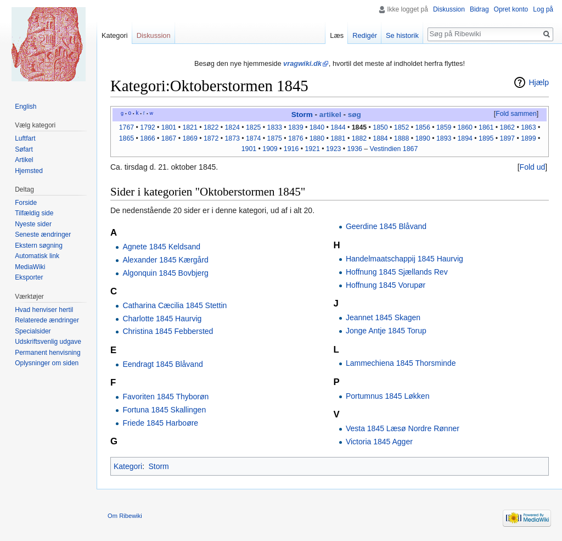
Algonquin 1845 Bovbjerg (165, 273)
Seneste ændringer (43, 234)
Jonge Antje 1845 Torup (386, 330)
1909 (269, 149)
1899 (528, 138)
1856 (422, 127)
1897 (507, 138)
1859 (443, 127)
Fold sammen (516, 114)
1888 (401, 138)
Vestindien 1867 (394, 149)
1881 (337, 138)
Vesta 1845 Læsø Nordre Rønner (402, 428)
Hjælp (539, 82)
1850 (380, 127)
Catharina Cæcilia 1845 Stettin (174, 305)
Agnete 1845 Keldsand (161, 246)
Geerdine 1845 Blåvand (386, 226)
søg (354, 114)
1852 (401, 127)
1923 (333, 149)
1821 (189, 127)
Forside (26, 203)
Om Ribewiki (125, 515)
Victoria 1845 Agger (379, 441)
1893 (443, 138)
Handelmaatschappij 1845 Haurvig (404, 258)
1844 (337, 127)
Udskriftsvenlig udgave (48, 341)
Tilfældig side (34, 213)
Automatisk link (37, 256)
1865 (126, 138)
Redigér (364, 35)
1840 (317, 127)
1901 (248, 149)
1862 (507, 127)
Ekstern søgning (39, 245)
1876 (295, 138)
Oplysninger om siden (46, 363)
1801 (168, 127)
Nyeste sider (33, 224)
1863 (528, 127)
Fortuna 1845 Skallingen (164, 409)
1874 (253, 138)
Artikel (24, 160)
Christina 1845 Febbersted (167, 331)
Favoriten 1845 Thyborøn (165, 396)
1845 (359, 127)
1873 (231, 138)
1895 (486, 138)
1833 (274, 127)
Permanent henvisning (47, 352)
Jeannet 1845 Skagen (383, 317)
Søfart (24, 149)
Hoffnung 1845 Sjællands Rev (397, 271)
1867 (168, 138)
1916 (291, 149)
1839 (295, 127)
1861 (486, 127)
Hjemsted (29, 171)
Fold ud (533, 167)
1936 (354, 149)
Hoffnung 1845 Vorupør (385, 285)
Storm (302, 114)
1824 (231, 127)
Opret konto (511, 9)
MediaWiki (30, 267)
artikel (330, 114)
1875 (274, 138)
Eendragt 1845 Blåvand (162, 364)
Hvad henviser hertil (44, 310)
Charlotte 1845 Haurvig (161, 318)
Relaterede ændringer (47, 320)
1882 (359, 138)
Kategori (128, 466)
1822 (211, 127)
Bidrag (479, 9)
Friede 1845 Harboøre (160, 423)
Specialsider (32, 331)
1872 (211, 138)
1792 (147, 127)
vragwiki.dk (302, 63)
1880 (317, 138)
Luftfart (25, 138)
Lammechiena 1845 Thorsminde (401, 363)
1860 (464, 127)
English (25, 106)
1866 (147, 138)
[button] (515, 114)
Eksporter (29, 277)
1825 (253, 127)
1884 (380, 138)
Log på (543, 9)
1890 (422, 138)
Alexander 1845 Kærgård (165, 259)
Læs (337, 35)
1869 (189, 138)
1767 (126, 127)
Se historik (402, 35)
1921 (312, 149)
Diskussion (449, 9)
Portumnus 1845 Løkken (388, 396)
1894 (464, 138)
